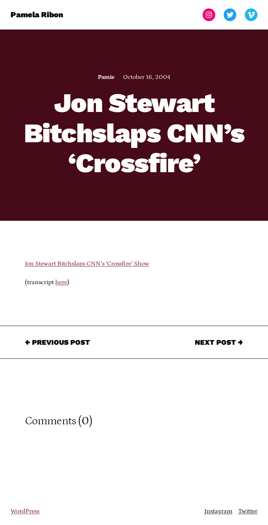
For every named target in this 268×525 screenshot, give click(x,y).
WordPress (25, 511)
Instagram (218, 511)
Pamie (106, 77)
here (61, 282)
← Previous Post (57, 342)
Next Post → (219, 342)
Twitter (247, 511)
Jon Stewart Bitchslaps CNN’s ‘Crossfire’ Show (87, 263)
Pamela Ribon (37, 14)
